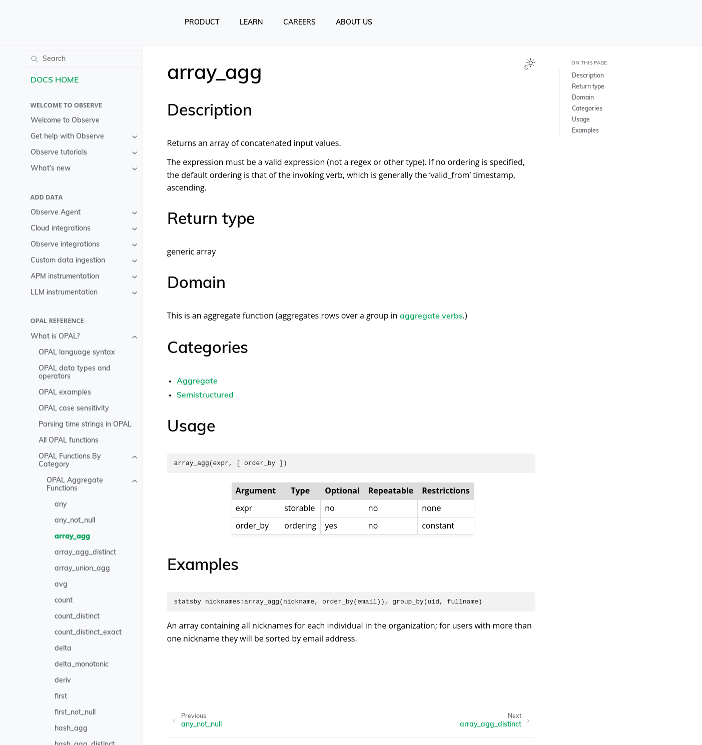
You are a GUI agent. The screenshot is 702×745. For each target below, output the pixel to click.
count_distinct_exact (88, 632)
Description (588, 76)
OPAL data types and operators (75, 372)
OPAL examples (65, 392)
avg (61, 584)
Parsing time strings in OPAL (85, 424)
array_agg (72, 536)
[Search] (83, 59)
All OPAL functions (69, 440)
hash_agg (71, 728)
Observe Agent (56, 212)
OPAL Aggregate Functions (75, 484)
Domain (583, 98)
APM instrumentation (65, 276)
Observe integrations (65, 244)
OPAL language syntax (77, 352)
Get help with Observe (67, 136)
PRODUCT (202, 22)
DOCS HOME (55, 80)
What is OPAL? (55, 336)
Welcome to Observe (65, 120)
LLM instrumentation (64, 292)
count (64, 600)
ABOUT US (354, 22)
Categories (587, 109)
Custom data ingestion (68, 260)
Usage (581, 120)
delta (63, 648)
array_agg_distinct (85, 552)
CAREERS (299, 22)
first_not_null (75, 712)
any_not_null (75, 520)
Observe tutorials (59, 152)
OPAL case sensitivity (74, 408)
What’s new (51, 168)
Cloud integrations (61, 228)
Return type (588, 87)
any (61, 504)
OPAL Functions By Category (70, 460)
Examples (585, 131)
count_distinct (77, 616)
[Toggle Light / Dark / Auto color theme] (529, 64)
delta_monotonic (82, 664)
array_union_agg (82, 568)
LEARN (251, 22)
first (61, 696)
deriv (63, 680)
